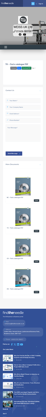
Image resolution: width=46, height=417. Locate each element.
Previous (13, 68)
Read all (7, 409)
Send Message (14, 153)
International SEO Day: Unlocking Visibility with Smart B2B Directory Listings (26, 402)
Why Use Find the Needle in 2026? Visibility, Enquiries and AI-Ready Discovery (27, 356)
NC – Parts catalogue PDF (15, 197)
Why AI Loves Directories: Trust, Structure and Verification (27, 384)
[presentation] (18, 146)
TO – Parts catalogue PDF (15, 228)
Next (19, 68)
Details (36, 200)
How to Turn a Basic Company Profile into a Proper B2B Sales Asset (27, 366)
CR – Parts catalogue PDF (15, 258)
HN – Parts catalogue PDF (15, 289)
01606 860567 (23, 31)
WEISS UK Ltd (23, 27)
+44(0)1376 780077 (17, 339)
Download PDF (26, 68)
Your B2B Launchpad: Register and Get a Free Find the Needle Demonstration (26, 393)
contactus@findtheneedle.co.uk (14, 323)
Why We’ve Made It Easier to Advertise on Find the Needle (26, 375)
